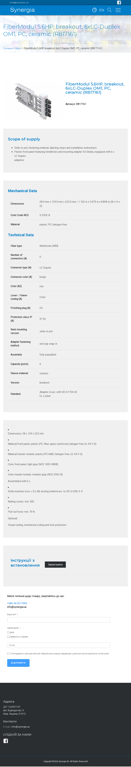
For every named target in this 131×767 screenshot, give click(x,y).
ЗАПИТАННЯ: (13, 628)
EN (101, 11)
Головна (8, 48)
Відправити (18, 663)
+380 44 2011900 (17, 603)
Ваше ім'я (11, 614)
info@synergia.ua (19, 3)
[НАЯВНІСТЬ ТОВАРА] (8, 637)
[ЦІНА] (8, 632)
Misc (18, 48)
